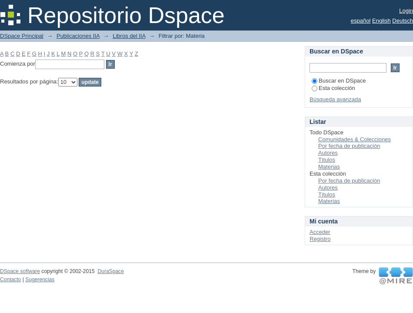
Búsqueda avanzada (335, 99)
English (381, 20)
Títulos (326, 159)
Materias (329, 166)
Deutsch (402, 20)
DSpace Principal (21, 36)
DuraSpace (110, 271)
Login (406, 10)
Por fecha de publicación (349, 146)
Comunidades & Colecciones (354, 139)
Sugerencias (39, 279)
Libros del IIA (129, 36)
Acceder (320, 232)
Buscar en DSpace (339, 80)
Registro (320, 239)
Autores (328, 153)
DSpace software (20, 271)
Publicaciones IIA (78, 36)
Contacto (10, 279)
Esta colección (333, 88)
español (361, 20)
